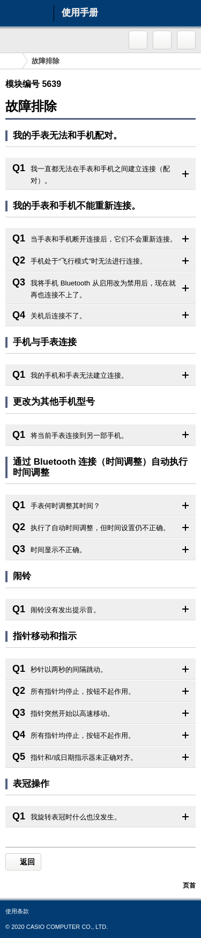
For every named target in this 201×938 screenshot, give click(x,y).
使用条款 (17, 911)
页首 (189, 885)
